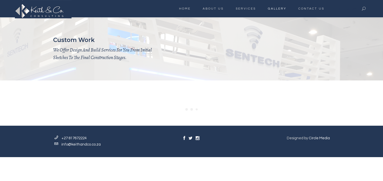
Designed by (308, 138)
